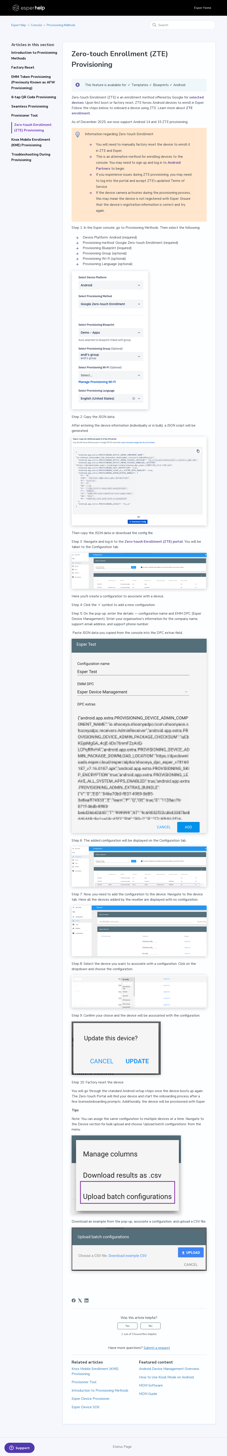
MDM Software (151, 1385)
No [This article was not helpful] (151, 1326)
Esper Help (18, 25)
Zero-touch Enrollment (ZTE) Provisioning (33, 128)
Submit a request (157, 1348)
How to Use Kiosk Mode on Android (166, 1377)
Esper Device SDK (86, 1407)
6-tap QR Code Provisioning (33, 97)
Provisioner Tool (24, 115)
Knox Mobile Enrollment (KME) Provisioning (30, 142)
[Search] (182, 25)
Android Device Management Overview (169, 1369)
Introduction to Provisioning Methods (34, 55)
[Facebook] (74, 1300)
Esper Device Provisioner (91, 1398)
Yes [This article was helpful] (127, 1326)
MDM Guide (148, 1394)
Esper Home (202, 8)
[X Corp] (80, 1300)
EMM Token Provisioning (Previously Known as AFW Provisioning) (33, 82)
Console (36, 25)
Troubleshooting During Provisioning (30, 157)
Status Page (122, 1446)
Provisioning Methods (61, 25)
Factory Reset (22, 67)
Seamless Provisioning (29, 106)
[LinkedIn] (86, 1300)
